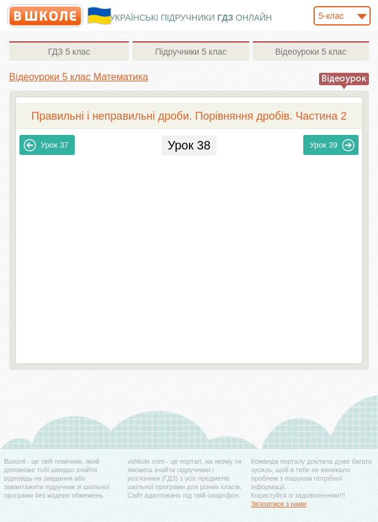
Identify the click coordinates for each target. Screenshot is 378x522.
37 (46, 145)
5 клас (69, 52)
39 (331, 145)
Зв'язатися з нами (278, 503)
